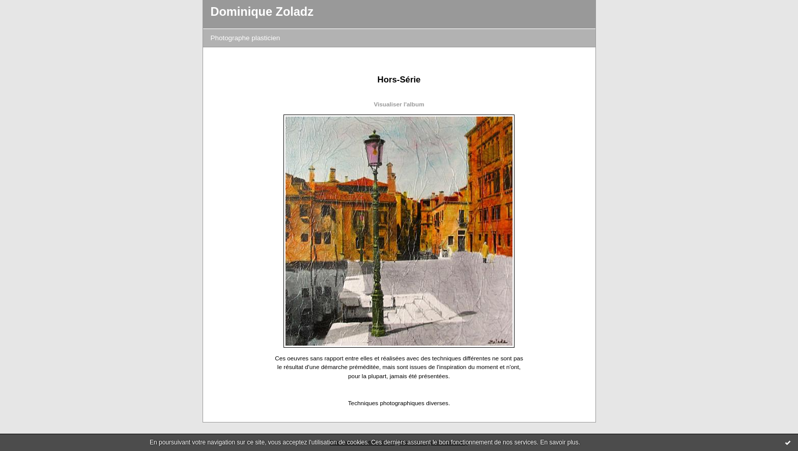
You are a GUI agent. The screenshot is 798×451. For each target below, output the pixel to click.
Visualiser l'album (399, 104)
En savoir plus (559, 442)
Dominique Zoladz (262, 11)
